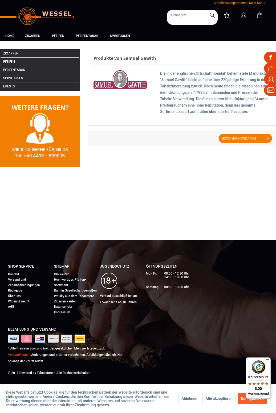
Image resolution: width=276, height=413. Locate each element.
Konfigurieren (252, 399)
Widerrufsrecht (18, 301)
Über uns (14, 296)
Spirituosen (13, 78)
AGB (11, 307)
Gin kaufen (62, 274)
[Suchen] (212, 15)
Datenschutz (63, 307)
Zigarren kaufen (65, 301)
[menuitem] (192, 17)
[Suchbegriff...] (192, 15)
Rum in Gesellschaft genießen (75, 290)
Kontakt (13, 274)
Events (9, 86)
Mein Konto (257, 3)
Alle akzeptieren (219, 399)
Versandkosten (19, 355)
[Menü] (267, 360)
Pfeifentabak (14, 70)
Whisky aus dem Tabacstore (74, 296)
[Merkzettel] (226, 15)
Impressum (62, 312)
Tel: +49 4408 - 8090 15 (40, 156)
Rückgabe (15, 290)
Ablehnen (189, 399)
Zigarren (11, 53)
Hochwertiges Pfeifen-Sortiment (70, 282)
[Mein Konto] (243, 15)
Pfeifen (9, 61)
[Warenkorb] (259, 15)
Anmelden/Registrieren (230, 3)
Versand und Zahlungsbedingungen (24, 282)
